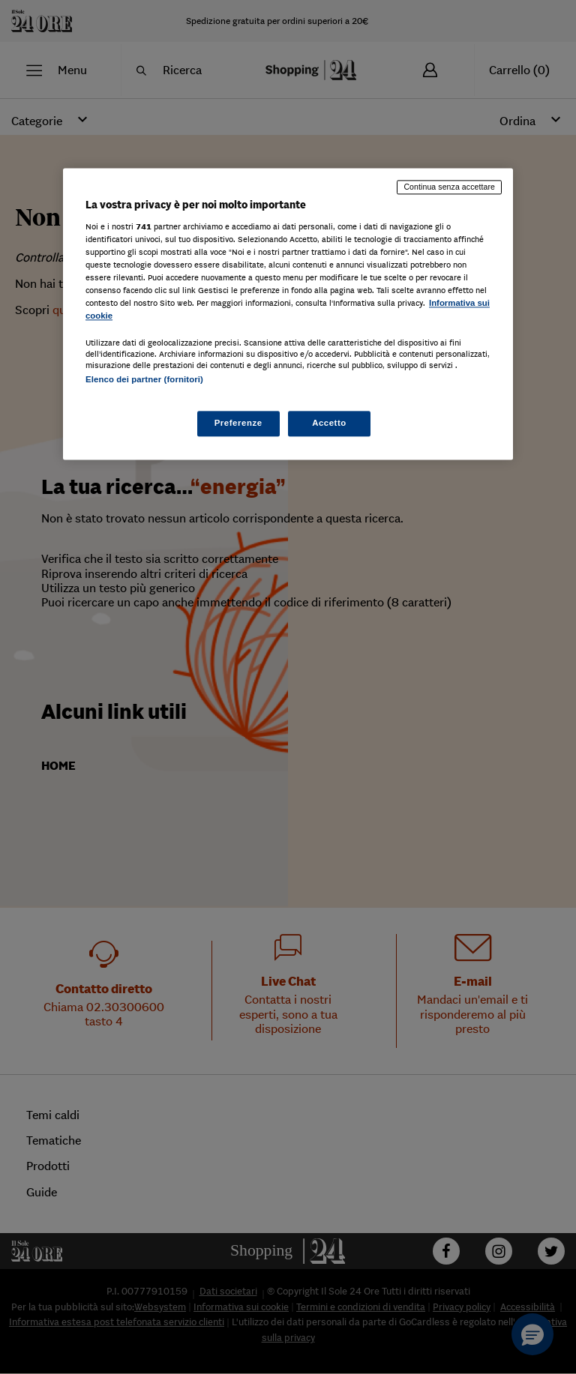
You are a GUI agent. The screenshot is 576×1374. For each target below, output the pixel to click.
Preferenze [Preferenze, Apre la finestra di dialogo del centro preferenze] (238, 423)
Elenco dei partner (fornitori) (144, 379)
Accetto (329, 423)
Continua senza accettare (449, 186)
